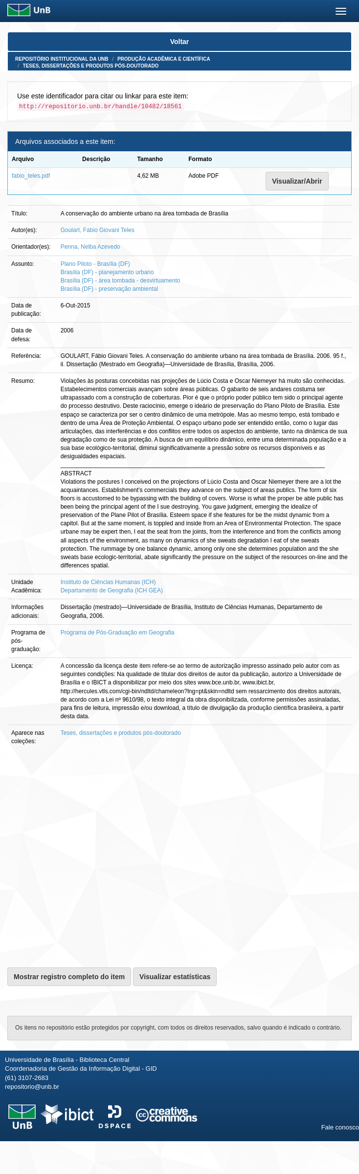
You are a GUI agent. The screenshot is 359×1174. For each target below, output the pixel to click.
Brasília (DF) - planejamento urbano (107, 272)
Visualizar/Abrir (297, 181)
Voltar (179, 42)
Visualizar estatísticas (174, 977)
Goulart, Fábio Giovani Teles (98, 230)
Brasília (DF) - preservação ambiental (109, 288)
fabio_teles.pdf (31, 175)
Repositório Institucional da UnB (62, 59)
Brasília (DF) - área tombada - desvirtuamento (120, 280)
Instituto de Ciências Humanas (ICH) (108, 582)
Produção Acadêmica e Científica (163, 59)
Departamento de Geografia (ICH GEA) (112, 590)
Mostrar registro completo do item (69, 977)
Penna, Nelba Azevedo (90, 246)
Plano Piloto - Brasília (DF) (95, 263)
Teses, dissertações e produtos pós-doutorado (91, 66)
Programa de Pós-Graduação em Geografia (118, 632)
